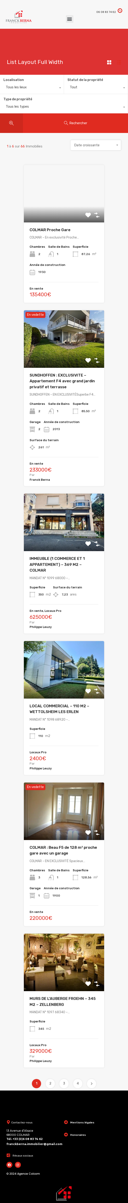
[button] (69, 19)
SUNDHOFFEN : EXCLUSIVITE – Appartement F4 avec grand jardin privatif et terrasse (62, 381)
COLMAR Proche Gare (50, 229)
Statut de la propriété (85, 80)
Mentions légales (82, 1122)
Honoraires (78, 1135)
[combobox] (32, 88)
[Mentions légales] (66, 1122)
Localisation (13, 80)
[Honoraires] (66, 1135)
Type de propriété (17, 99)
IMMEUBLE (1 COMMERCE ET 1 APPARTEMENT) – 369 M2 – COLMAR (57, 564)
